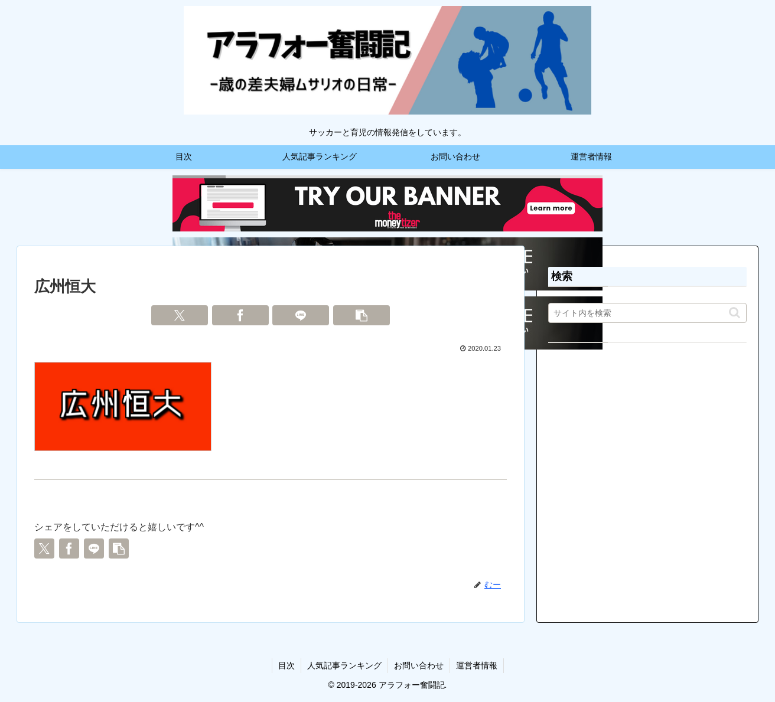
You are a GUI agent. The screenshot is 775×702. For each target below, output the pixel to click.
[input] (647, 313)
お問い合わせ (419, 665)
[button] (361, 315)
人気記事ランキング (344, 665)
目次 (286, 665)
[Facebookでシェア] (240, 315)
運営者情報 (476, 665)
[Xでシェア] (179, 315)
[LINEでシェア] (300, 315)
